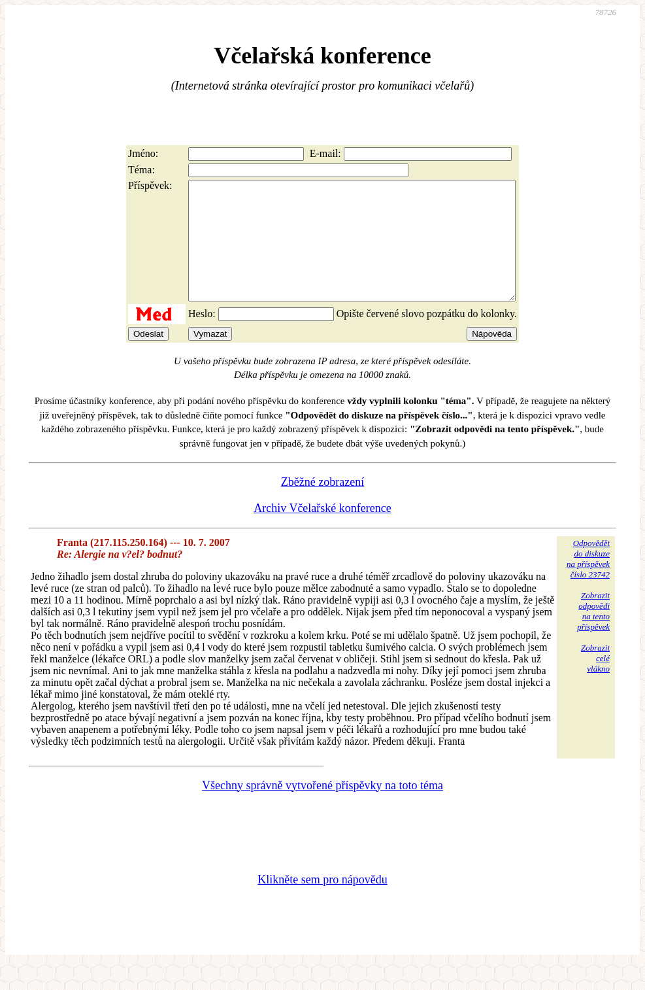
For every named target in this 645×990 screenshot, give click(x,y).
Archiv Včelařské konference (322, 531)
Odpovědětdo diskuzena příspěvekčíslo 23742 (588, 582)
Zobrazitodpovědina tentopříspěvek (593, 634)
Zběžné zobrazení (322, 505)
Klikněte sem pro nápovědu (322, 903)
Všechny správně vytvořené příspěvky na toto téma (322, 808)
